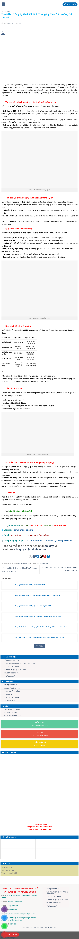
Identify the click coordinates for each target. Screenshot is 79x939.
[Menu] (3, 4)
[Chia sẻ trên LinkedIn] (48, 556)
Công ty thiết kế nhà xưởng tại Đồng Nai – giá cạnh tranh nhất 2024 (38, 616)
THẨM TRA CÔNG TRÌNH (12, 691)
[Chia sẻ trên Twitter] (37, 556)
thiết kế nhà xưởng (42, 563)
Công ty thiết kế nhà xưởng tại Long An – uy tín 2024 (33, 606)
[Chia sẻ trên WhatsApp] (30, 556)
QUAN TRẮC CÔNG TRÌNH (12, 673)
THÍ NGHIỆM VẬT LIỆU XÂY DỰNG (15, 670)
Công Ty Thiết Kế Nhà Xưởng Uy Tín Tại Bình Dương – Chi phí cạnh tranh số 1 (41, 627)
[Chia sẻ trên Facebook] (34, 556)
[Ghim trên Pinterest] (44, 556)
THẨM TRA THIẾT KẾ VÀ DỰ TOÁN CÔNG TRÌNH (19, 663)
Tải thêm (39, 646)
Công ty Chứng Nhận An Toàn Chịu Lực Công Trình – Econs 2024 (37, 595)
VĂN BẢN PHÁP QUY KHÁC (12, 716)
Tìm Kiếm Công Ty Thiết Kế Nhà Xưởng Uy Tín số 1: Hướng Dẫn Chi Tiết (39, 637)
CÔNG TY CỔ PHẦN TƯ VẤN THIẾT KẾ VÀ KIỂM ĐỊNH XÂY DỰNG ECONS (39, 927)
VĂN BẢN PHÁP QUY (10, 712)
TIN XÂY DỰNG (5, 11)
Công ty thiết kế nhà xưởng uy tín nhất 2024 (30, 585)
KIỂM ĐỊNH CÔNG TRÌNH (12, 660)
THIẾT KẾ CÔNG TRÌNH (11, 666)
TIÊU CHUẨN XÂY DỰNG (12, 709)
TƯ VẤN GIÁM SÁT (10, 676)
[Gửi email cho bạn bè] (41, 556)
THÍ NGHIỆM (8, 694)
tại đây (49, 545)
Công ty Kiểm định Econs (30, 549)
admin (19, 23)
